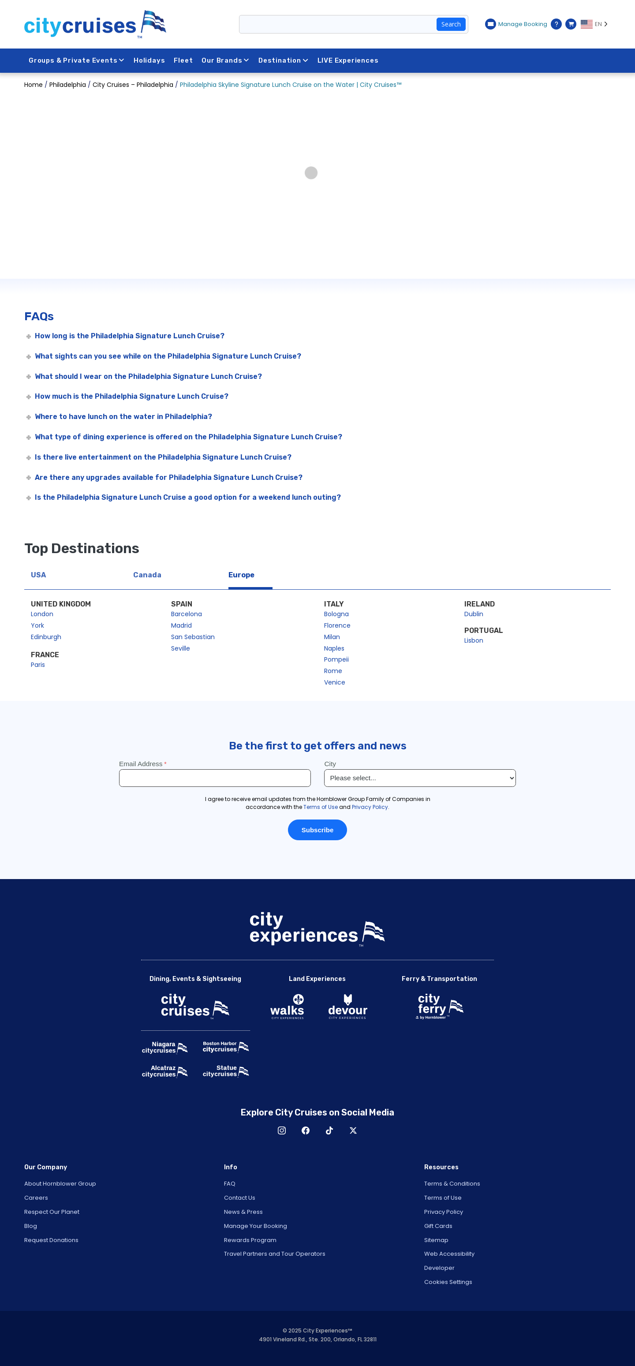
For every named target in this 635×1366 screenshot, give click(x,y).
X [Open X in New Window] (353, 1130)
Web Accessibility (449, 1254)
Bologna (336, 614)
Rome (333, 670)
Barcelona (186, 614)
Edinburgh (46, 636)
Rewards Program (250, 1240)
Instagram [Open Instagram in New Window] (282, 1130)
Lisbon (473, 640)
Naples (334, 648)
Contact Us (239, 1198)
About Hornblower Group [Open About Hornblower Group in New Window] (60, 1183)
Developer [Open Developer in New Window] (439, 1268)
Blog (30, 1226)
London (42, 614)
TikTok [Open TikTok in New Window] (329, 1130)
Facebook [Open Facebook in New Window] (306, 1130)
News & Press (243, 1212)
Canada (147, 575)
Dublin (473, 614)
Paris (38, 664)
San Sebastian (193, 636)
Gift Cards (438, 1226)
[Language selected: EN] (596, 24)
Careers (36, 1198)
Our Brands (226, 60)
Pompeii (336, 659)
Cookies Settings (448, 1282)
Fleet (183, 60)
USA (38, 575)
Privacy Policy (443, 1212)
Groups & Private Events (77, 60)
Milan (332, 636)
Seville (180, 648)
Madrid (181, 625)
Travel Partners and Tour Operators (274, 1254)
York (37, 625)
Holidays (149, 60)
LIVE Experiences (348, 60)
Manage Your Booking (255, 1226)
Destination (283, 60)
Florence (337, 625)
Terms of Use (443, 1198)
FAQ (229, 1183)
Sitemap (436, 1240)
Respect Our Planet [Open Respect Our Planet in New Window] (51, 1212)
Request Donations (51, 1240)
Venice (334, 682)
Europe (241, 575)
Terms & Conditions (452, 1183)
